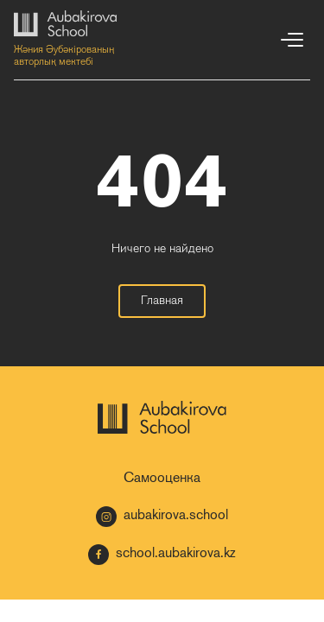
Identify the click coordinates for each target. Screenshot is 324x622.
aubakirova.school (162, 516)
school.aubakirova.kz (162, 554)
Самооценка (162, 479)
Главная (162, 301)
